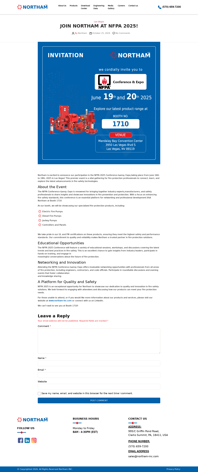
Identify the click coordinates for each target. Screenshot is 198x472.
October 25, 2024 (101, 33)
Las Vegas (99, 21)
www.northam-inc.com (60, 300)
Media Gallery (111, 7)
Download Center (85, 7)
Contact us (133, 6)
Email (42, 369)
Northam (82, 33)
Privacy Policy (173, 469)
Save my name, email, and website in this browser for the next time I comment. (87, 393)
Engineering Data (98, 7)
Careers (121, 6)
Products (73, 6)
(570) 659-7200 (171, 6)
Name (42, 358)
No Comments (123, 33)
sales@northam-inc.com (143, 456)
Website (42, 381)
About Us (62, 6)
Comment (44, 326)
